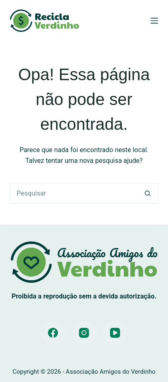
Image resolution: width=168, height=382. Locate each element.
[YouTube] (115, 332)
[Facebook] (53, 332)
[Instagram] (84, 332)
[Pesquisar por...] (73, 193)
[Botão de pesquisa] (147, 193)
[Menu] (154, 20)
